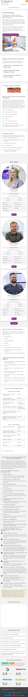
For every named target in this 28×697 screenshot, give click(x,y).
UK (2, 4)
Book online (5, 663)
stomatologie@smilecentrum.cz (14, 7)
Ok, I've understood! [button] (7, 695)
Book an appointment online (10, 34)
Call (12, 663)
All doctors (14, 323)
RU (5, 4)
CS (7, 4)
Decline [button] (14, 695)
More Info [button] (22, 695)
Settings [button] (18, 695)
